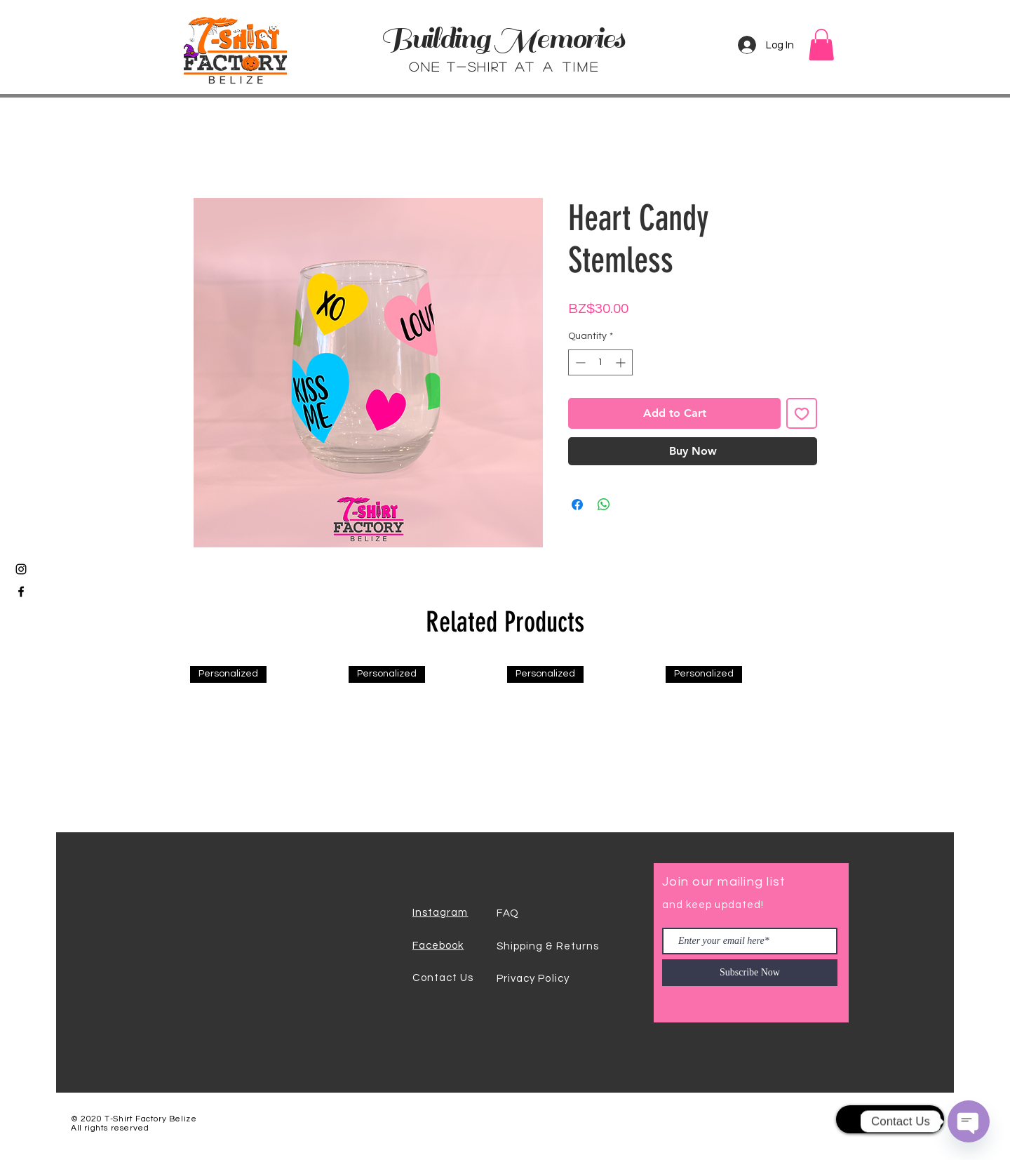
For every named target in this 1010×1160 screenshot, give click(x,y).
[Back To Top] (890, 1119)
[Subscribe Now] (749, 972)
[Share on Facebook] (577, 504)
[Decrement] (579, 362)
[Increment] (622, 362)
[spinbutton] (600, 362)
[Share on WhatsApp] (603, 504)
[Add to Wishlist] (801, 413)
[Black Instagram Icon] (21, 569)
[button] (821, 44)
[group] (505, 743)
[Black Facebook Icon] (21, 592)
